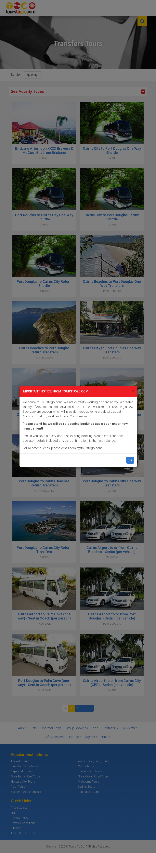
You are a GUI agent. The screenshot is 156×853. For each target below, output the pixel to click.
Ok (130, 460)
